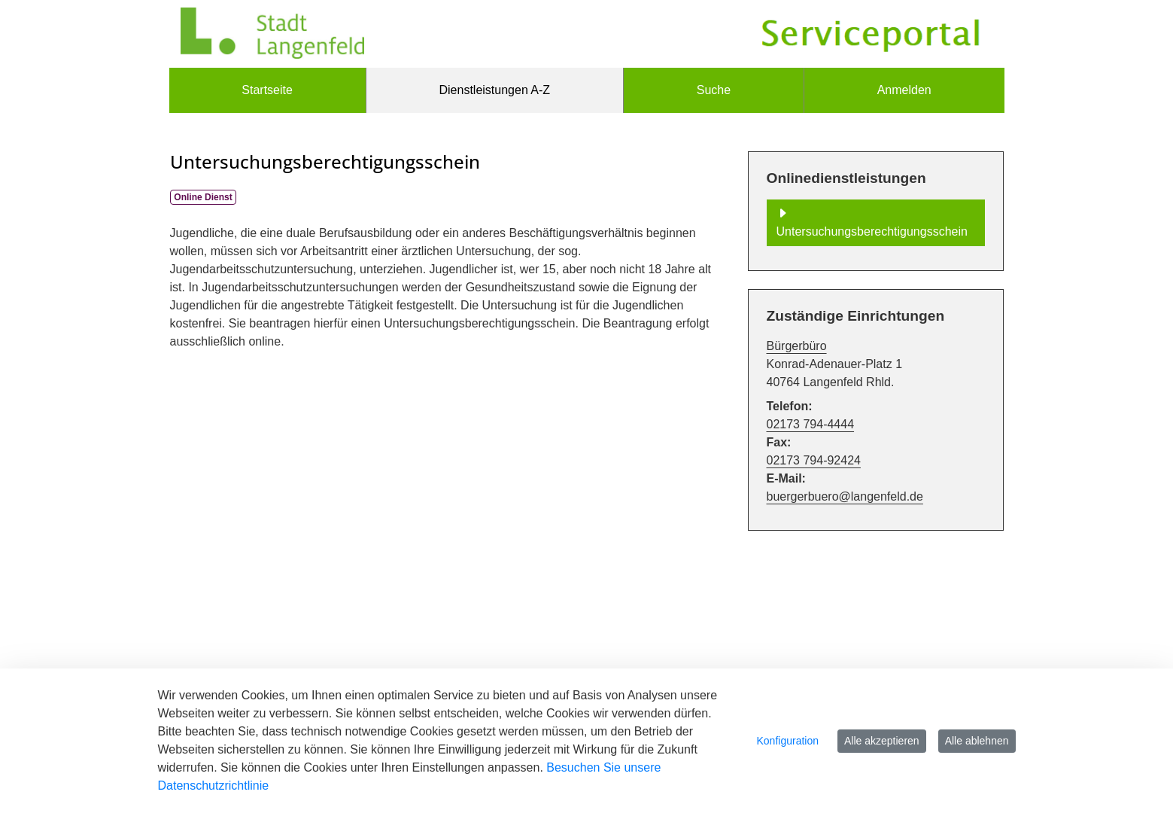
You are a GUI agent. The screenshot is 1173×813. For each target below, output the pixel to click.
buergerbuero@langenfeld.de (845, 496)
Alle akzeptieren (881, 741)
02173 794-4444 (811, 424)
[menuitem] (267, 90)
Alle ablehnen (977, 741)
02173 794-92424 (814, 460)
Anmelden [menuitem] (904, 90)
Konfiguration (788, 741)
